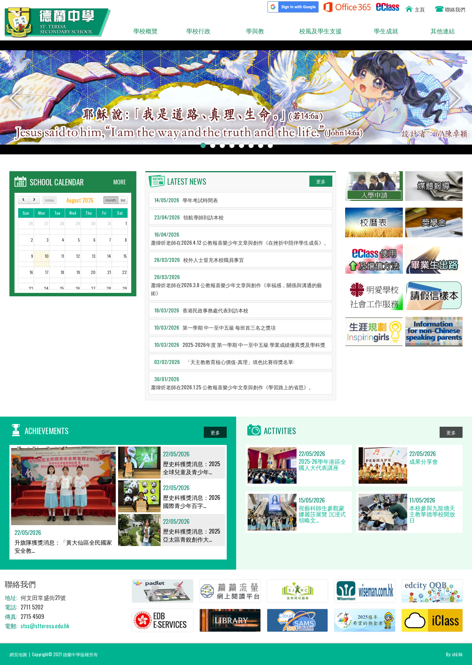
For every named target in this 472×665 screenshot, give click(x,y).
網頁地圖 (18, 654)
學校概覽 (142, 31)
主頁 (420, 9)
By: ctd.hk (454, 654)
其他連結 (439, 31)
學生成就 (380, 31)
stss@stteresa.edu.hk (45, 626)
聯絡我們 (455, 9)
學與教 (248, 31)
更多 (321, 181)
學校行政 (195, 31)
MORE (119, 182)
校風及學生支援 (317, 31)
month (111, 200)
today (49, 200)
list (123, 200)
